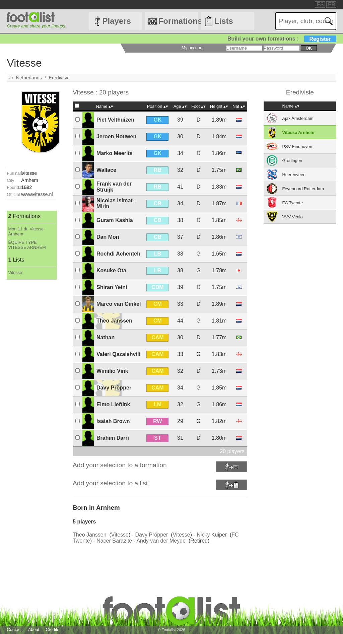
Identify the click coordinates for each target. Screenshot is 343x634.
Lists (223, 20)
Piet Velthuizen (115, 120)
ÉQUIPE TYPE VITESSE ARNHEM (27, 245)
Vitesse (15, 272)
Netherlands (29, 77)
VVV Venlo (292, 216)
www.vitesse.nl (37, 194)
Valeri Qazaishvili (118, 354)
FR (331, 4)
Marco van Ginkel (118, 304)
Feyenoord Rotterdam (303, 188)
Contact (14, 629)
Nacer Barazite (114, 541)
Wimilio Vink (112, 371)
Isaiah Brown (113, 421)
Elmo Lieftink (113, 404)
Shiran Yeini (111, 287)
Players (116, 20)
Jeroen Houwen (116, 136)
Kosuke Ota (111, 270)
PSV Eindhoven (297, 146)
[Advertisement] (31, 380)
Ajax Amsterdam (297, 118)
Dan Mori (107, 237)
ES (320, 4)
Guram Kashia (114, 220)
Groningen (292, 160)
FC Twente (292, 202)
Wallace (106, 170)
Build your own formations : (281, 39)
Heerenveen (293, 174)
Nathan (105, 337)
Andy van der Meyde (161, 541)
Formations (178, 20)
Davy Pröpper (113, 388)
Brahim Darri (112, 438)
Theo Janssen (114, 321)
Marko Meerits (114, 153)
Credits (52, 629)
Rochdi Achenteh (118, 254)
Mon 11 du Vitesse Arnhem (26, 231)
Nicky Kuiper (212, 535)
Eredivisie (59, 77)
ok (308, 48)
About (33, 629)
